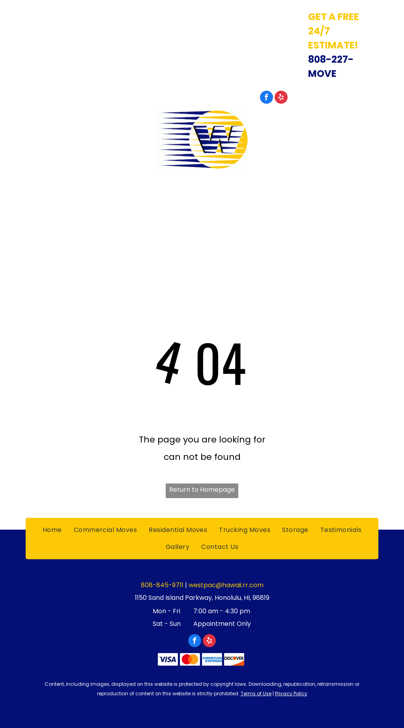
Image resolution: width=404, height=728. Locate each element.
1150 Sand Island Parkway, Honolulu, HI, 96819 (101, 16)
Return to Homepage (202, 489)
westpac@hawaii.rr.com (226, 585)
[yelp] (281, 98)
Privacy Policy (291, 693)
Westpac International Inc (202, 184)
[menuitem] (52, 210)
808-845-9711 (345, 96)
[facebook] (266, 98)
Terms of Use (256, 693)
